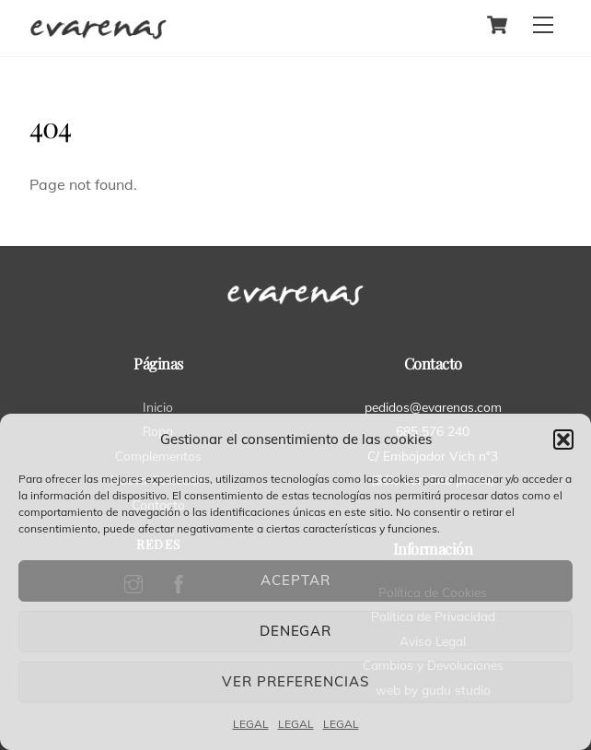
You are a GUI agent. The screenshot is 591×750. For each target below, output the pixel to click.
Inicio (158, 407)
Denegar (296, 630)
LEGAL (251, 724)
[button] (563, 439)
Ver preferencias (295, 681)
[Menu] (543, 24)
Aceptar (295, 580)
